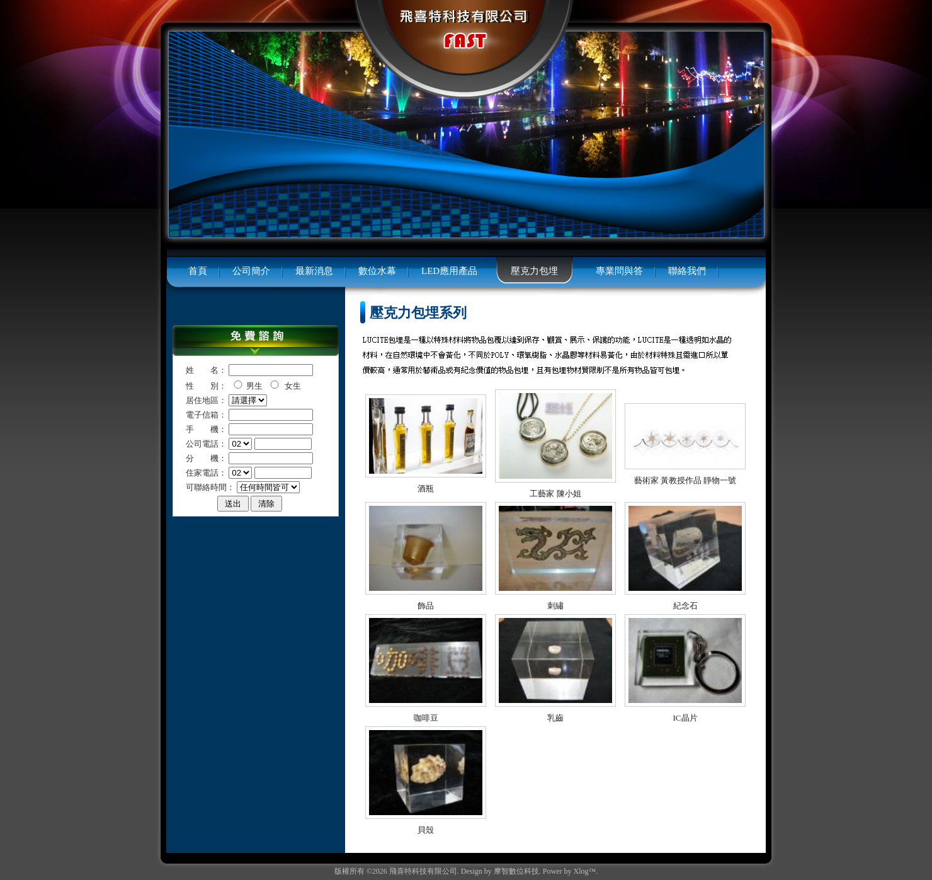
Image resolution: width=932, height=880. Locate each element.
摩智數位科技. (517, 871)
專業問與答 (619, 271)
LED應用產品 (449, 271)
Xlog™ (585, 871)
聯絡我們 (687, 271)
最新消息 (314, 271)
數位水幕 (377, 271)
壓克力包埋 (534, 271)
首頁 (197, 271)
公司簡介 (251, 271)
